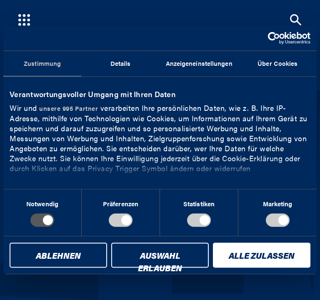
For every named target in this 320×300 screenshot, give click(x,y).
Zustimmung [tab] (42, 63)
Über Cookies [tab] (278, 63)
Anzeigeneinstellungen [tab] (199, 63)
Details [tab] (120, 63)
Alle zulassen (262, 256)
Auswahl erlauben (160, 259)
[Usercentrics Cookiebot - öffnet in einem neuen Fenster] (274, 38)
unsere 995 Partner (68, 108)
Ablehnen (58, 256)
